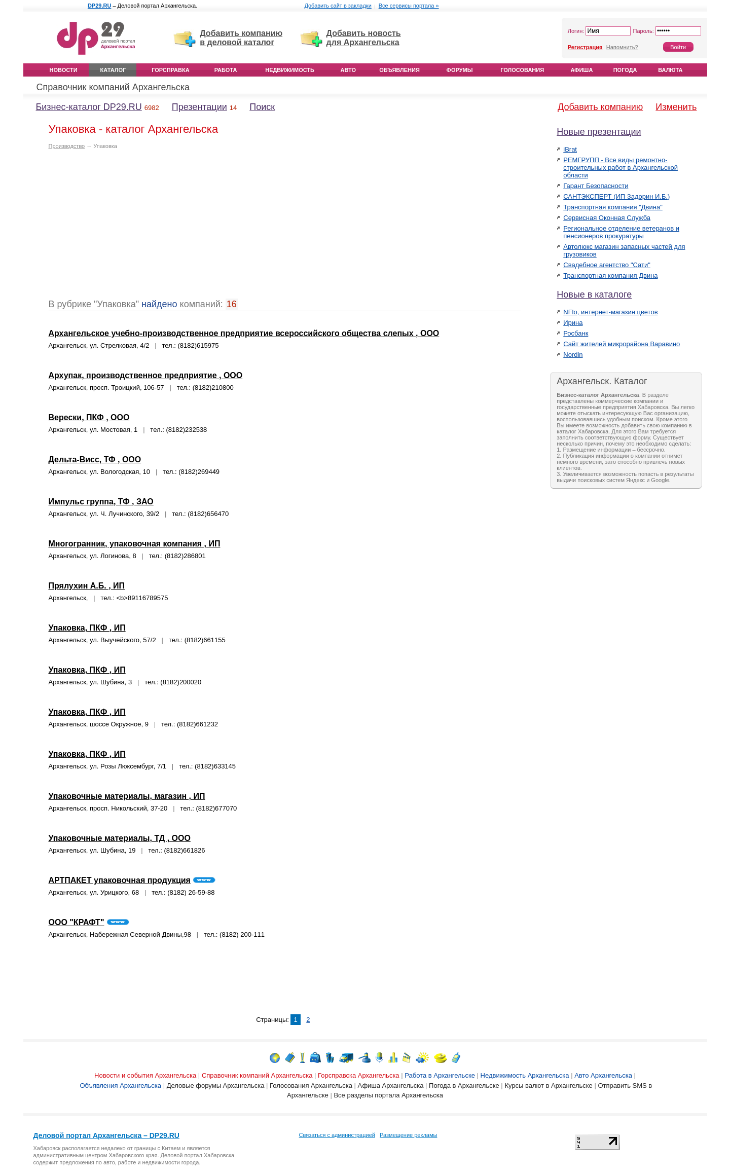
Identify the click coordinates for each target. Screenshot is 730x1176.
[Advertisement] (134, 228)
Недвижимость (289, 70)
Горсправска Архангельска (358, 1075)
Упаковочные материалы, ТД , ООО (120, 838)
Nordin (572, 354)
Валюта (670, 70)
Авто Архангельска (603, 1075)
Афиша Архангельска (391, 1085)
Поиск (262, 107)
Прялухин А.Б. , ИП (87, 585)
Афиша (581, 70)
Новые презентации (599, 132)
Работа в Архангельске (440, 1075)
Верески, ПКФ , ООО (89, 417)
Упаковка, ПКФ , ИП (87, 627)
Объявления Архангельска (120, 1085)
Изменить (676, 107)
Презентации (199, 107)
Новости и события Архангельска (145, 1075)
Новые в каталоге (594, 294)
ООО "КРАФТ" (76, 922)
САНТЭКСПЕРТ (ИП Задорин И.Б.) (616, 196)
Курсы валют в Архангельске (548, 1085)
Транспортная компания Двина (610, 275)
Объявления (399, 70)
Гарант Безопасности (595, 186)
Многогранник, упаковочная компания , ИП (135, 543)
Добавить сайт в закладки (337, 6)
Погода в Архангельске (464, 1085)
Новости (64, 70)
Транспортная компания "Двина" (613, 207)
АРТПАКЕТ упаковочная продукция (120, 880)
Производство (67, 146)
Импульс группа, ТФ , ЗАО (101, 501)
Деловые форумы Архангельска (216, 1085)
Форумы (460, 70)
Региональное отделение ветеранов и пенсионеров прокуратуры (621, 232)
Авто (348, 70)
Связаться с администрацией (337, 1135)
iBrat (570, 149)
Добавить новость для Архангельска (363, 38)
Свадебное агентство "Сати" (606, 265)
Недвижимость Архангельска (525, 1075)
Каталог (113, 70)
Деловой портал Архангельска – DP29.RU (106, 1135)
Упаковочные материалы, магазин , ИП (127, 796)
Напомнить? (622, 47)
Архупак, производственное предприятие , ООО (146, 375)
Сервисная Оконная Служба (606, 218)
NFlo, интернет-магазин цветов (610, 312)
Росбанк (575, 333)
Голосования (522, 70)
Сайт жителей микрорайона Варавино (621, 344)
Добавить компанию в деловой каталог (241, 38)
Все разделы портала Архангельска (388, 1095)
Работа (225, 70)
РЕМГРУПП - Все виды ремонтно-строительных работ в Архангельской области (620, 167)
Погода (625, 70)
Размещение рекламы (408, 1135)
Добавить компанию (600, 107)
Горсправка (170, 70)
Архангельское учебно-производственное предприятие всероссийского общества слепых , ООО (244, 333)
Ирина (572, 322)
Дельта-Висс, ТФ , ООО (95, 459)
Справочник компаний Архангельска (113, 87)
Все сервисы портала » (409, 6)
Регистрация (585, 47)
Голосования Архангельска (311, 1085)
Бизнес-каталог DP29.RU (89, 107)
